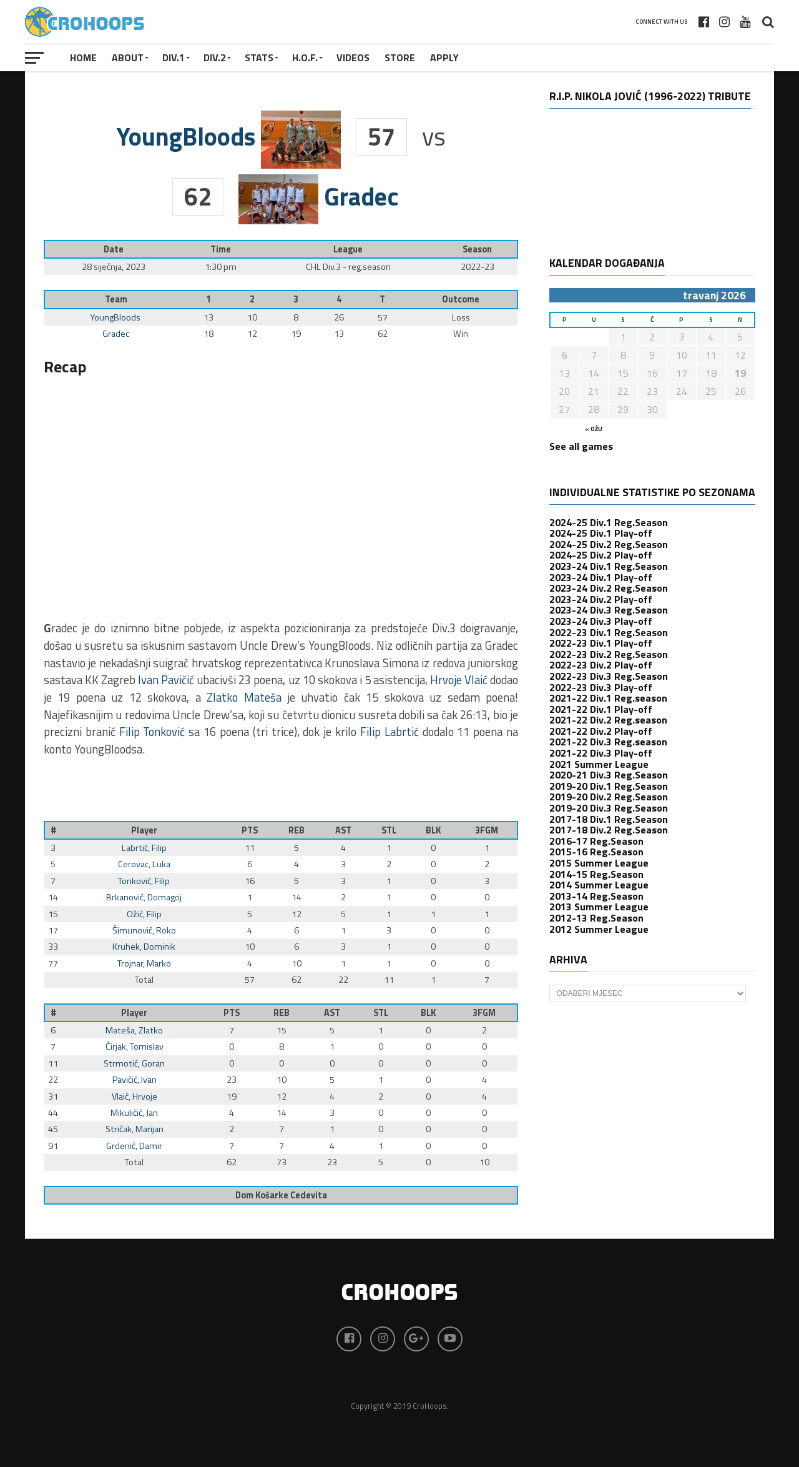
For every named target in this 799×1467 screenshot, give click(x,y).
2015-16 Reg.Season (596, 851)
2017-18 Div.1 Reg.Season (608, 819)
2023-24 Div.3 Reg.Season (608, 609)
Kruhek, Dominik (143, 946)
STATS (259, 57)
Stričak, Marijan (134, 1129)
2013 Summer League (599, 906)
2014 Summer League (599, 884)
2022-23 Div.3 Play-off (600, 687)
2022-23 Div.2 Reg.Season (608, 654)
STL (388, 830)
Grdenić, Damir (134, 1146)
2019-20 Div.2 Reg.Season (608, 796)
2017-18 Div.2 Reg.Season (608, 829)
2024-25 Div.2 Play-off (600, 554)
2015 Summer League (599, 862)
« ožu (593, 429)
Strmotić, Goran (134, 1063)
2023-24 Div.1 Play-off (600, 577)
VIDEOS (353, 57)
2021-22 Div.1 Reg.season (608, 697)
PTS (250, 830)
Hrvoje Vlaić (459, 680)
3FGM (486, 830)
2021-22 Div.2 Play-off (600, 731)
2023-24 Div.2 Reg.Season (608, 587)
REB (296, 830)
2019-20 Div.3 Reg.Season (608, 807)
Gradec (115, 334)
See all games (581, 446)
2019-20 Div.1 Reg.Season (608, 785)
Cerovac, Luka (144, 864)
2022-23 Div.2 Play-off (600, 664)
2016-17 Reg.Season (596, 840)
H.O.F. (305, 57)
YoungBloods (115, 317)
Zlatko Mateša (244, 697)
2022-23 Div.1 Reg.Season (608, 632)
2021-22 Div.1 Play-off (600, 709)
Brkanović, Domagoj (144, 897)
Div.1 (173, 57)
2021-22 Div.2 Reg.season (608, 719)
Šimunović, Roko (144, 930)
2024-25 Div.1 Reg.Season (608, 522)
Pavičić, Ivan (134, 1080)
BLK (433, 830)
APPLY (444, 57)
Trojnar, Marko (144, 963)
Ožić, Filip (144, 914)
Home (83, 57)
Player (144, 830)
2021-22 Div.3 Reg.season (608, 741)
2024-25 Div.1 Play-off (600, 532)
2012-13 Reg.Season (596, 917)
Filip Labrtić (389, 731)
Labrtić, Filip (144, 848)
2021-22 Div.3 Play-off (600, 752)
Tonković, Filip (144, 881)
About (128, 57)
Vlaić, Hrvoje (134, 1096)
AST (343, 830)
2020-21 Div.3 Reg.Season (608, 774)
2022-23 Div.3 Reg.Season (608, 676)
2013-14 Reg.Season (596, 895)
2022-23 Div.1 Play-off (600, 642)
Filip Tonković (152, 731)
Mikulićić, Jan (134, 1113)
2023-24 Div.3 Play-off (600, 621)
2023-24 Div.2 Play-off (600, 599)
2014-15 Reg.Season (596, 874)
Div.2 (214, 57)
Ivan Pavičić (166, 680)
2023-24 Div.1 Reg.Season (608, 566)
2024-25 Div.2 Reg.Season (608, 544)
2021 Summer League (599, 764)
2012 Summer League (599, 929)
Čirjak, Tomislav (134, 1046)
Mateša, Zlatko (134, 1030)
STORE (400, 57)
